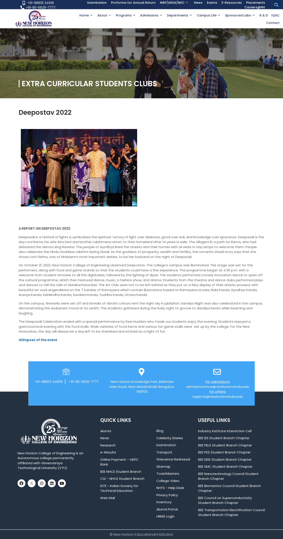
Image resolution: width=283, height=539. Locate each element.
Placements (255, 2)
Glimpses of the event (38, 340)
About (104, 15)
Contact (272, 23)
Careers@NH (254, 7)
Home (86, 15)
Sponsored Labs (240, 15)
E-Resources (232, 2)
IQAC (275, 15)
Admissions (151, 15)
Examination (97, 2)
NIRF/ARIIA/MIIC (174, 2)
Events (212, 2)
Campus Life (208, 15)
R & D (264, 15)
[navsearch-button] (276, 5)
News (198, 2)
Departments (179, 15)
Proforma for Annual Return (133, 2)
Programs (125, 15)
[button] (23, 167)
